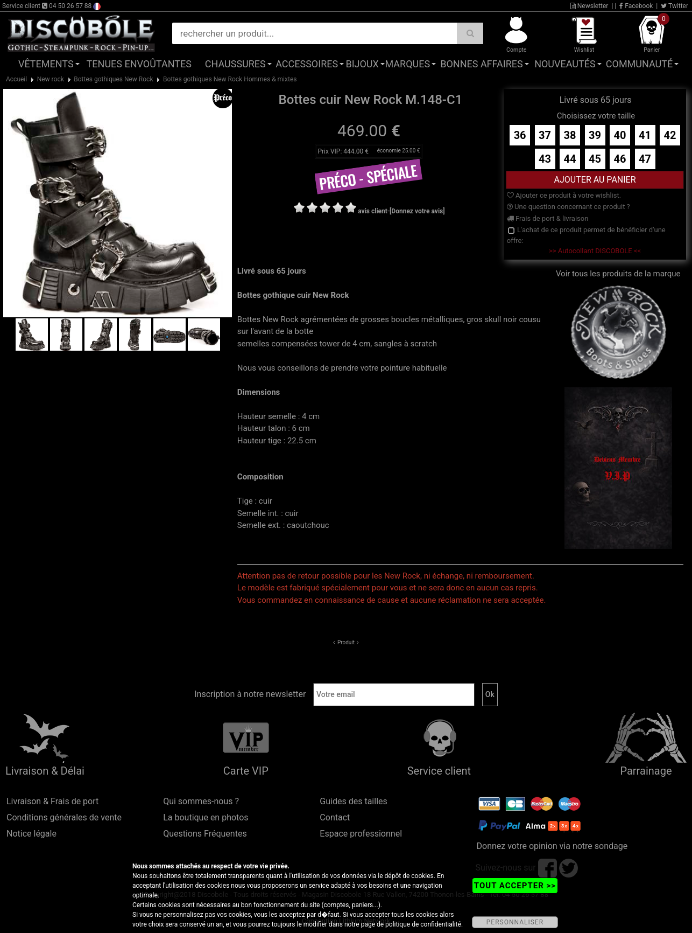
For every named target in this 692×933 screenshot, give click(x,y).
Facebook (636, 6)
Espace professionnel (361, 833)
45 (595, 158)
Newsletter (589, 6)
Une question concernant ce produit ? (568, 207)
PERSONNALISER (514, 922)
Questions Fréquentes (205, 833)
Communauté (639, 63)
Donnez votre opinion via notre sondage (552, 846)
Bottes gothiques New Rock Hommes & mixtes (230, 79)
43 (545, 158)
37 (545, 135)
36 (520, 135)
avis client (372, 211)
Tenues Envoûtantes (139, 63)
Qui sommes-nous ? (201, 801)
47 (645, 158)
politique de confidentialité (423, 924)
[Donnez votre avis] (417, 211)
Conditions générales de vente (64, 817)
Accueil (16, 79)
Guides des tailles (353, 801)
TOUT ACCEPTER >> (515, 885)
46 (620, 158)
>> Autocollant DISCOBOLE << (595, 251)
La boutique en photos (205, 817)
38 (570, 135)
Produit (346, 642)
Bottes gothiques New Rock (113, 79)
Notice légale (31, 833)
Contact (335, 817)
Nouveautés (565, 63)
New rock (50, 79)
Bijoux (361, 63)
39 (595, 135)
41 (645, 135)
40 (620, 135)
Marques (407, 63)
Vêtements (46, 63)
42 (670, 135)
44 (570, 158)
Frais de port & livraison (548, 218)
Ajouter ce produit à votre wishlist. (564, 195)
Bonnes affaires (481, 63)
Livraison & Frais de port (52, 801)
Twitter (674, 6)
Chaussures (235, 63)
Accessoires (307, 63)
